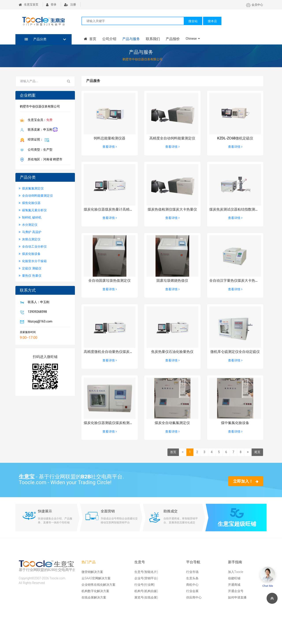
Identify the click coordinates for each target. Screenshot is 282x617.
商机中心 (192, 584)
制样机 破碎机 (30, 217)
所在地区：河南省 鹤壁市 (44, 159)
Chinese (190, 38)
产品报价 (172, 39)
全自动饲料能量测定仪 (36, 195)
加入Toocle (235, 572)
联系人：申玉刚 (37, 302)
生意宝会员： (39, 120)
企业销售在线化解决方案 (98, 584)
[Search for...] (39, 81)
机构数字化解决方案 (95, 591)
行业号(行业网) (144, 584)
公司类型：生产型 (39, 150)
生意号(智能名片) (146, 572)
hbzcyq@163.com (39, 322)
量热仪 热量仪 (30, 275)
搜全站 (193, 21)
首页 (90, 39)
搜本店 (212, 21)
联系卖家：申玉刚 (42, 130)
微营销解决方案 (92, 572)
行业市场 (192, 572)
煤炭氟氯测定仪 (31, 188)
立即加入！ (245, 481)
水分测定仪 (28, 224)
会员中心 (254, 4)
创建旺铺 (234, 578)
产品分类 (35, 39)
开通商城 (234, 584)
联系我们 (152, 39)
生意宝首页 (28, 4)
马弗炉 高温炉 (30, 232)
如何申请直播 (237, 597)
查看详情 (109, 146)
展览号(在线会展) (146, 597)
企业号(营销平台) (146, 578)
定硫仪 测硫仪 (30, 268)
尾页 (257, 452)
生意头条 (192, 578)
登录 (51, 4)
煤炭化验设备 (30, 254)
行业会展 (192, 591)
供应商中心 (194, 597)
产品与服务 (130, 39)
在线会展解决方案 (94, 597)
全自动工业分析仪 (33, 246)
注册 (70, 4)
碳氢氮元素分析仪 (33, 210)
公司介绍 (109, 39)
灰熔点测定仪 (30, 239)
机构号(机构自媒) (146, 591)
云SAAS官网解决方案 (96, 578)
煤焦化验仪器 (30, 203)
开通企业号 (235, 591)
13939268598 (36, 312)
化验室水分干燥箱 (33, 261)
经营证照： (37, 139)
